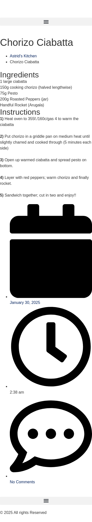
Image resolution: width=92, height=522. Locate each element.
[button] (46, 22)
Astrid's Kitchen (23, 56)
